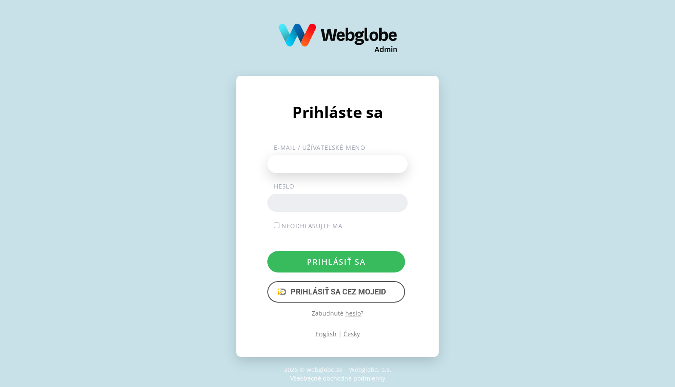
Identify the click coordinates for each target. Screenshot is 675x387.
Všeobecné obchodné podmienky (337, 378)
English (326, 334)
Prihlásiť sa (336, 262)
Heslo (284, 186)
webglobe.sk (324, 369)
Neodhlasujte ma (308, 226)
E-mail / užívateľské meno (319, 147)
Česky (352, 334)
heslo (353, 313)
